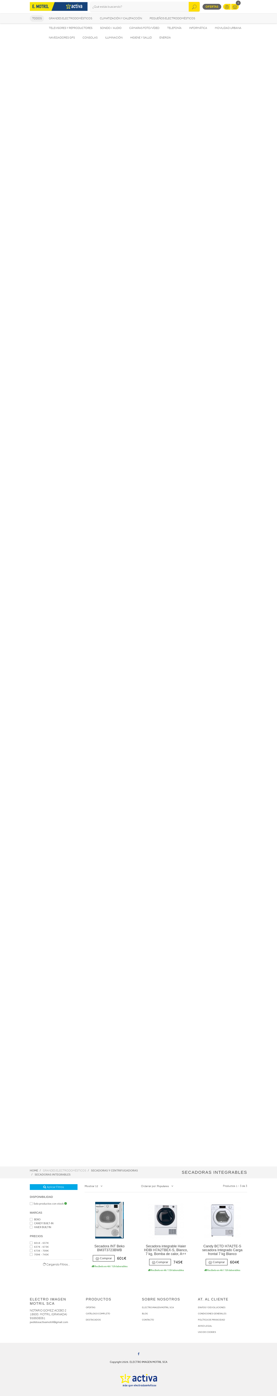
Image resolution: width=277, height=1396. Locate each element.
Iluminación (114, 37)
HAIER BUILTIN (40, 1227)
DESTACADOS (93, 1319)
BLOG (145, 1313)
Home (34, 1170)
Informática (198, 28)
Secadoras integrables (53, 1174)
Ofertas (211, 6)
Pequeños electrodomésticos (172, 18)
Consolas (90, 37)
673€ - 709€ (39, 1250)
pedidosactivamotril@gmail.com (49, 1322)
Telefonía (174, 28)
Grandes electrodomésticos (70, 18)
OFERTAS (90, 1307)
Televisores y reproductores (70, 28)
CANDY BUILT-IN (41, 1223)
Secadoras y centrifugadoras (114, 1170)
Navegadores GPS (62, 37)
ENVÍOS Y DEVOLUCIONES (211, 1307)
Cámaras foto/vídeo (144, 28)
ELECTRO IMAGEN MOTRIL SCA (158, 1307)
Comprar (103, 1258)
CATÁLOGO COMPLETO (98, 1313)
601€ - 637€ (39, 1243)
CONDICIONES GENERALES (212, 1313)
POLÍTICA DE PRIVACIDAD (211, 1319)
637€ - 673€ (39, 1246)
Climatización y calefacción (121, 18)
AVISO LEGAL (205, 1326)
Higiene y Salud (141, 37)
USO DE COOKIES (207, 1332)
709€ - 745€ (39, 1254)
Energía (165, 37)
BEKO (35, 1219)
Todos (37, 18)
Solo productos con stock (48, 1203)
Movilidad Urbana (228, 28)
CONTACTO (148, 1319)
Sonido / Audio (111, 28)
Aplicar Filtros (53, 1187)
